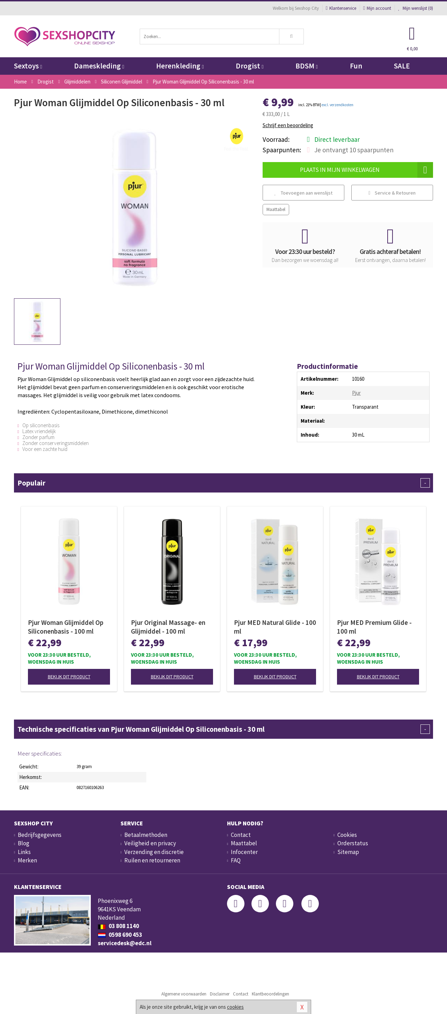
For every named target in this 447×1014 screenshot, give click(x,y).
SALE (402, 66)
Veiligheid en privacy (150, 843)
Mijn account (377, 8)
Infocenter (244, 852)
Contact (241, 835)
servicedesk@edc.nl (125, 943)
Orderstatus (352, 843)
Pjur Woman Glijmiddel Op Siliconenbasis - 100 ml (65, 626)
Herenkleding (180, 66)
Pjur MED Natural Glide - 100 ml (275, 626)
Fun (356, 66)
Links (24, 852)
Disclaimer (219, 994)
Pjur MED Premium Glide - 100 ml (374, 626)
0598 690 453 (120, 935)
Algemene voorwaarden (183, 994)
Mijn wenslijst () (415, 8)
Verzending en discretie (154, 852)
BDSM (306, 66)
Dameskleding (99, 66)
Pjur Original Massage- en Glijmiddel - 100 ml (168, 626)
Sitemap (348, 852)
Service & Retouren (392, 193)
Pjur (356, 392)
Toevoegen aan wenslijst (303, 193)
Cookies (347, 835)
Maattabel (275, 209)
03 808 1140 (118, 926)
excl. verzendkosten (337, 104)
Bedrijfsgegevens (39, 835)
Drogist (249, 66)
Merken (27, 860)
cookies (235, 1007)
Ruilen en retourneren (152, 860)
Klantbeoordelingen (270, 994)
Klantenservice (341, 8)
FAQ (236, 860)
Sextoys (28, 66)
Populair (223, 483)
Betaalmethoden (145, 835)
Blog (23, 843)
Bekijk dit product (69, 676)
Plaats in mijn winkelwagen (366, 170)
